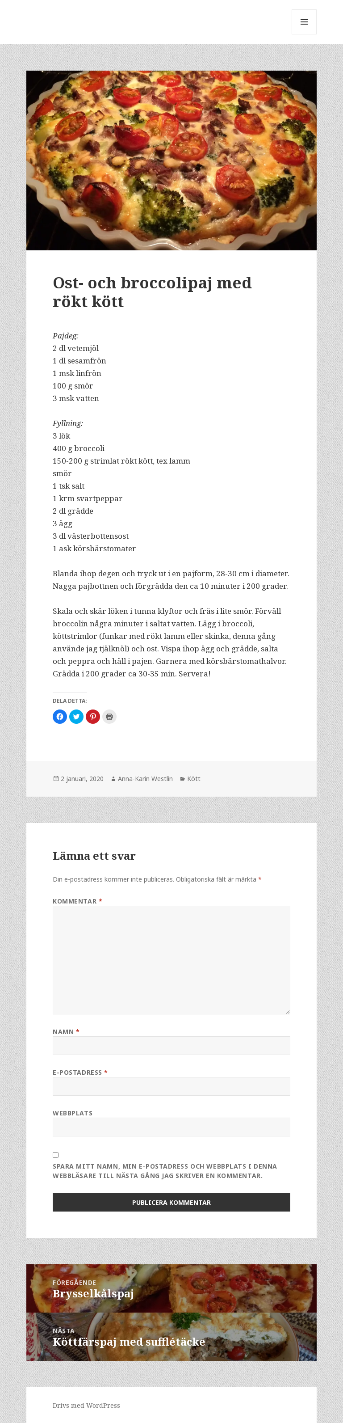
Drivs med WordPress (86, 1405)
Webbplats (72, 1113)
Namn (66, 1031)
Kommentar (77, 901)
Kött (194, 778)
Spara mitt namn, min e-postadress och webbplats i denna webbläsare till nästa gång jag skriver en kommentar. (165, 1171)
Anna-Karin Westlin (145, 778)
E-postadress (80, 1072)
